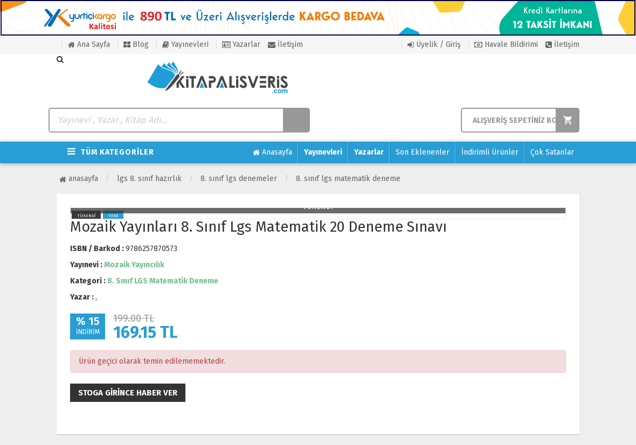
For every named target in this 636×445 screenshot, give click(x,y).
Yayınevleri (185, 44)
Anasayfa (272, 152)
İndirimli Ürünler (490, 152)
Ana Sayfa (89, 44)
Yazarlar (241, 44)
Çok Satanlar (552, 152)
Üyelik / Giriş (434, 44)
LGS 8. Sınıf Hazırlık (149, 178)
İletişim (285, 44)
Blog (136, 44)
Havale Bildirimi (506, 44)
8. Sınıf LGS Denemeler (239, 178)
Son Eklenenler (423, 152)
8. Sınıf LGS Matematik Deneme (348, 178)
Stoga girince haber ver (127, 393)
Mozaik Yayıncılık (134, 264)
